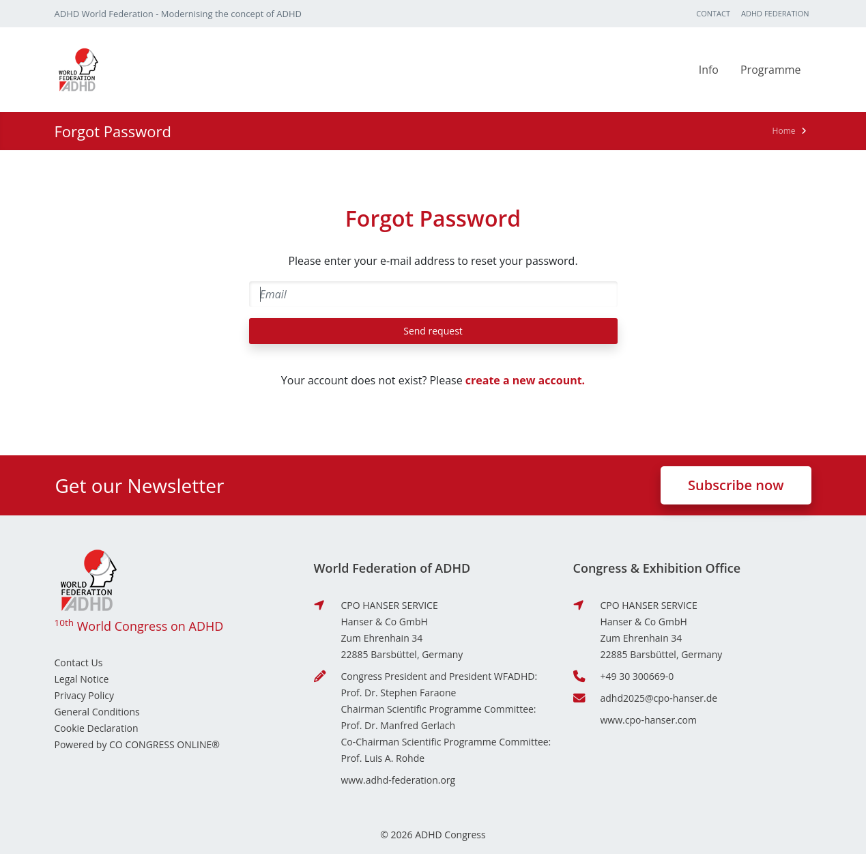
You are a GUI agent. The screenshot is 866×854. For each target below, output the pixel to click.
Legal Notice (82, 678)
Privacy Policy (84, 695)
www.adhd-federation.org (398, 779)
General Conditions (97, 711)
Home (784, 131)
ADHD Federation (775, 13)
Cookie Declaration (97, 728)
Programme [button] (770, 69)
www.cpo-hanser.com (649, 719)
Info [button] (709, 69)
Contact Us (79, 662)
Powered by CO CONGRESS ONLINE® (137, 744)
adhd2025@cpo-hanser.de (659, 698)
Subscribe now (735, 485)
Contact (713, 13)
